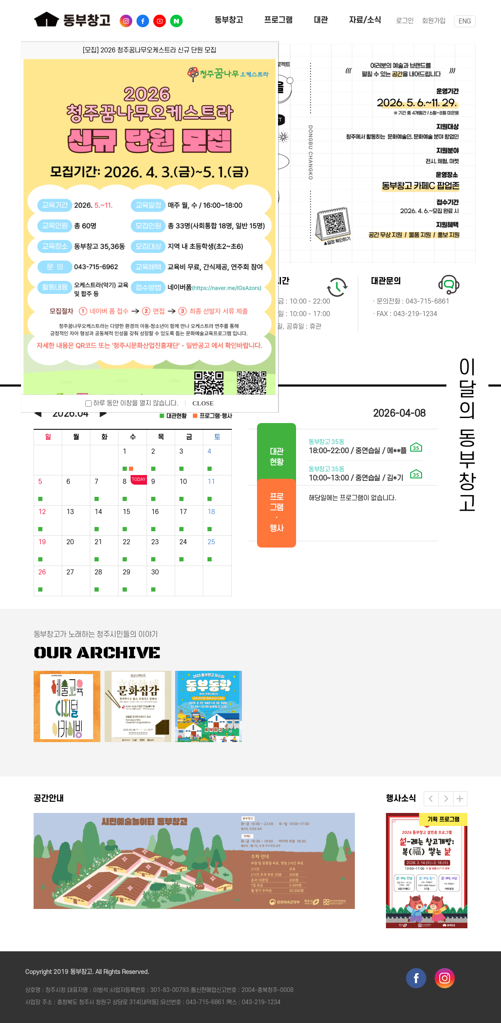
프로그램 (278, 20)
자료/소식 (365, 20)
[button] (431, 799)
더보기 (460, 799)
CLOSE (203, 403)
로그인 (405, 21)
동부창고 (229, 20)
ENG (465, 21)
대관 (321, 20)
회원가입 (434, 21)
